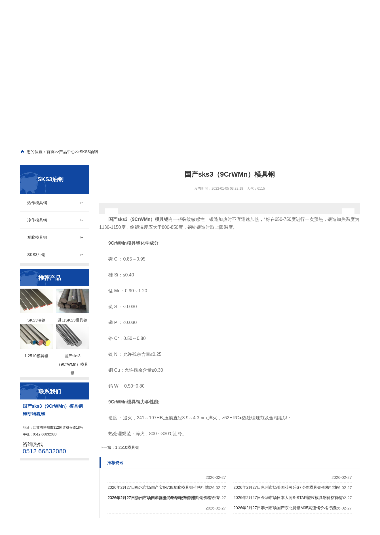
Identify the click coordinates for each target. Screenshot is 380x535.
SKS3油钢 (36, 254)
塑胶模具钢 (37, 237)
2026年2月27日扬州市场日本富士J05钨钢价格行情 (152, 498)
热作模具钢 (37, 202)
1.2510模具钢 (127, 447)
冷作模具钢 (37, 220)
